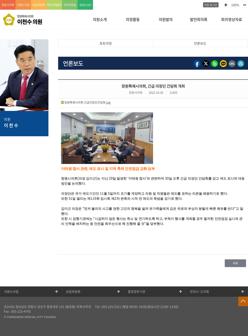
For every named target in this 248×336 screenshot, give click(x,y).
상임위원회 (73, 291)
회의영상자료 (231, 19)
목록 (235, 263)
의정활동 (133, 19)
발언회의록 (198, 19)
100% (235, 5)
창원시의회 (8, 5)
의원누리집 (11, 291)
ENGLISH (85, 5)
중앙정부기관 (136, 291)
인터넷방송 (70, 5)
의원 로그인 (210, 5)
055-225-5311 (111, 306)
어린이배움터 (54, 5)
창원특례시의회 (29, 20)
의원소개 (100, 19)
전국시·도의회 (199, 291)
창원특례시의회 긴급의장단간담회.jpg (87, 102)
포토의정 (105, 43)
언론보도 (200, 43)
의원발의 (166, 19)
